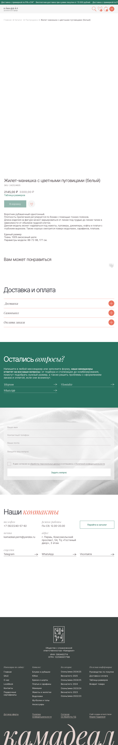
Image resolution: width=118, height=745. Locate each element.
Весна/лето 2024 (69, 684)
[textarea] (59, 453)
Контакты (8, 688)
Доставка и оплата (98, 676)
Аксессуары (38, 704)
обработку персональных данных (45, 464)
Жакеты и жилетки (41, 692)
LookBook (8, 684)
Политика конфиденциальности (42, 715)
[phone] (59, 435)
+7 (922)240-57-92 (15, 525)
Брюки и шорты (40, 680)
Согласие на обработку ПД (68, 715)
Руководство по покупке (101, 672)
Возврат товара (96, 684)
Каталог (18, 20)
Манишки (37, 688)
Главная (8, 20)
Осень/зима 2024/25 (71, 680)
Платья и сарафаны (41, 684)
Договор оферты (11, 714)
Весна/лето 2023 (69, 692)
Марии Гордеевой (97, 717)
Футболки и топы (40, 700)
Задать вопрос (59, 472)
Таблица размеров (14, 195)
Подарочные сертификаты (10, 693)
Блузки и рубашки (41, 672)
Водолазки (37, 696)
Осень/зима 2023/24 (71, 688)
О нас (6, 680)
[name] (59, 427)
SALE (6, 676)
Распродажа (32, 20)
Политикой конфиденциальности (90, 464)
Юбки (35, 676)
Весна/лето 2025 (69, 676)
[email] (59, 442)
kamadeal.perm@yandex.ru (19, 537)
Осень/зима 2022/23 (71, 696)
